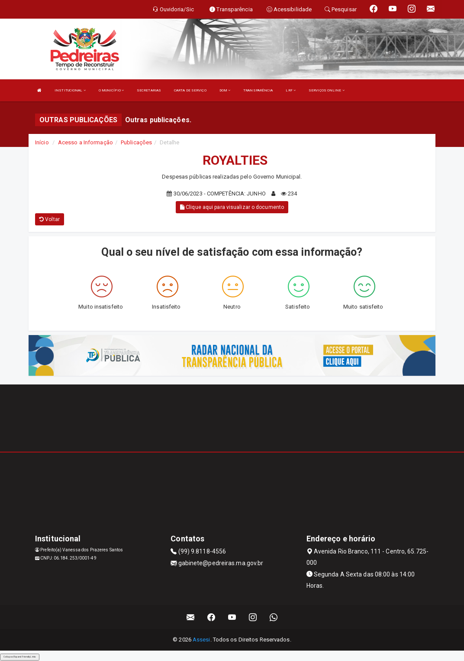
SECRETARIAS (149, 90)
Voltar (49, 219)
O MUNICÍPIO (111, 90)
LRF (291, 90)
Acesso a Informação (85, 142)
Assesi (201, 639)
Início (42, 142)
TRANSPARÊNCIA (258, 90)
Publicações (136, 142)
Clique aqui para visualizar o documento (232, 207)
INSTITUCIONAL (70, 90)
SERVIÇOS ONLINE (327, 90)
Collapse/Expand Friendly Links (19, 656)
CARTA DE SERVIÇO (190, 90)
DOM (225, 90)
